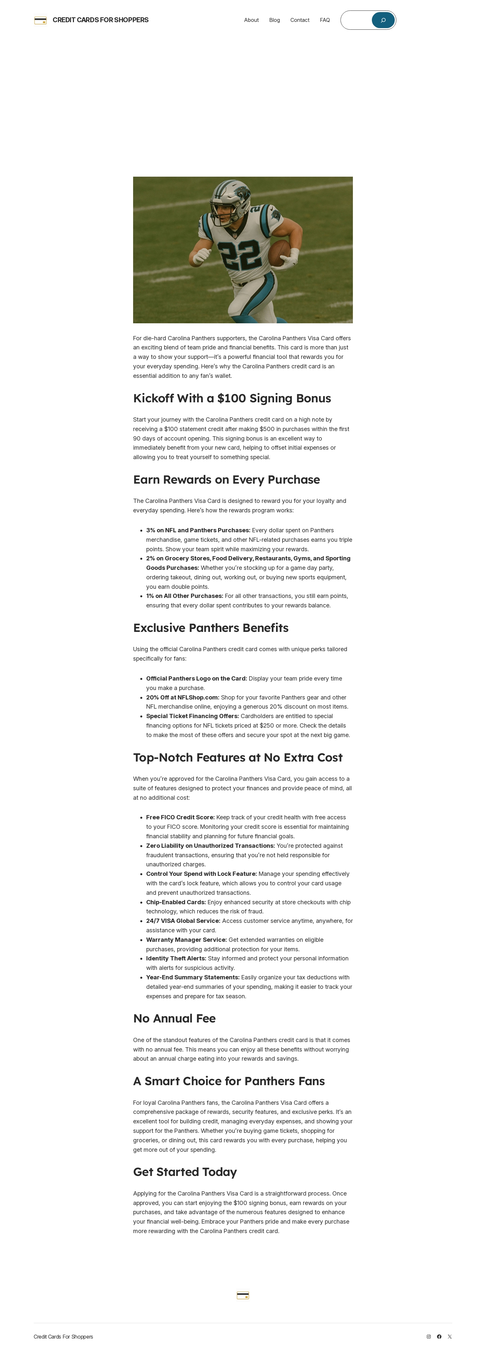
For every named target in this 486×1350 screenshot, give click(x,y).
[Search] (383, 20)
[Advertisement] (243, 96)
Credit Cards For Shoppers (101, 20)
